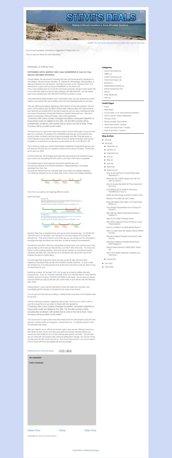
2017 (107, 263)
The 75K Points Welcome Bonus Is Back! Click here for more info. (121, 43)
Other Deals (109, 95)
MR (105, 92)
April (109, 163)
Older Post (90, 430)
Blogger (96, 450)
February (110, 170)
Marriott (107, 83)
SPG (106, 98)
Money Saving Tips (111, 89)
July (109, 157)
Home (62, 430)
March (109, 167)
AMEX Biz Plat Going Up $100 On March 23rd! (124, 195)
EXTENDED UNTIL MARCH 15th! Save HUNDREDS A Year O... (121, 191)
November (111, 146)
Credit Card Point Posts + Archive (117, 127)
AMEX (106, 74)
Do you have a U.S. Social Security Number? (121, 113)
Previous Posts (110, 119)
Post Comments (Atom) (47, 436)
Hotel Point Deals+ (111, 80)
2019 (107, 140)
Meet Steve (108, 110)
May (109, 160)
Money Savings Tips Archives (115, 122)
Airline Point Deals (111, 71)
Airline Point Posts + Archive (115, 125)
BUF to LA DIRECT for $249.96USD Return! (123, 227)
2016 (107, 267)
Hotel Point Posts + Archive (114, 130)
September (111, 153)
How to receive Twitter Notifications (117, 116)
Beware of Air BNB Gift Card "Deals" (120, 198)
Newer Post (34, 430)
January (110, 259)
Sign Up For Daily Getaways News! (120, 219)
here (78, 50)
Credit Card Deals (111, 77)
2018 (107, 143)
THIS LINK (56, 272)
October (110, 150)
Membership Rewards (112, 86)
